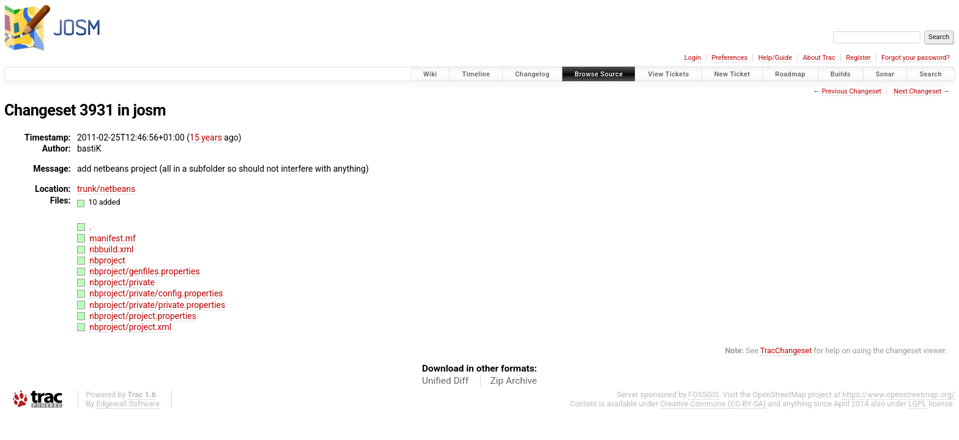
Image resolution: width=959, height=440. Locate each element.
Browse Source (599, 74)
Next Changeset (917, 91)
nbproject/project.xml (130, 327)
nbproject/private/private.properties (157, 305)
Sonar (885, 74)
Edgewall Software (128, 403)
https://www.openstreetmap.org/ (898, 394)
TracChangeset (786, 350)
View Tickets (668, 74)
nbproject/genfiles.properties (144, 271)
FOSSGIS (703, 394)
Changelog (532, 74)
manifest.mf (112, 238)
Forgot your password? (915, 58)
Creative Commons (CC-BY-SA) (713, 403)
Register (858, 58)
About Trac (819, 58)
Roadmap (790, 74)
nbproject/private (122, 282)
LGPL (917, 403)
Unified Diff (445, 380)
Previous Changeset (851, 91)
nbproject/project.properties (142, 316)
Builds (841, 74)
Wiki (430, 74)
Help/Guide (775, 58)
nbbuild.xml (111, 249)
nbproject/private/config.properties (156, 293)
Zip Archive (514, 380)
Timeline (476, 74)
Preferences (729, 58)
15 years (206, 137)
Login (692, 58)
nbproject (107, 260)
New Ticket (732, 74)
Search (930, 74)
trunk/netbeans (106, 189)
